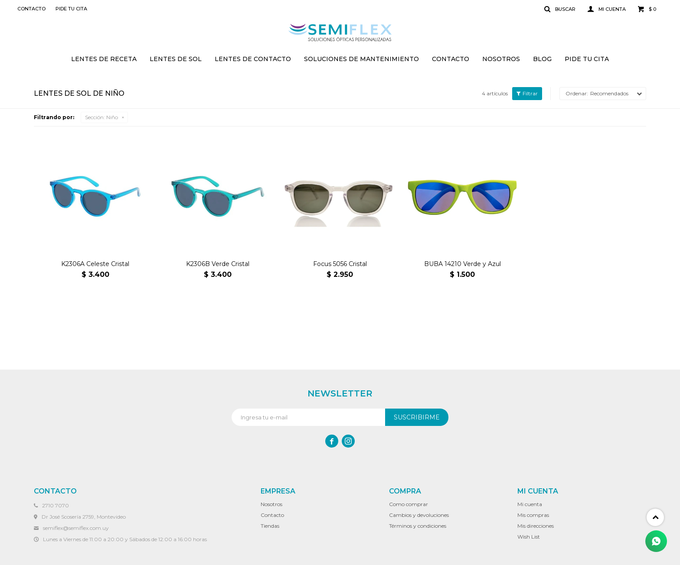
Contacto (450, 59)
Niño (101, 117)
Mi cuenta (529, 504)
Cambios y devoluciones (419, 515)
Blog (542, 59)
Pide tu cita (587, 59)
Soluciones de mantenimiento (361, 59)
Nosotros (501, 59)
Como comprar (408, 504)
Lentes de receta (104, 59)
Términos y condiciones (417, 526)
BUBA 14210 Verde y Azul (462, 264)
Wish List (528, 536)
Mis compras (533, 515)
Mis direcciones (535, 526)
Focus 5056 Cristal (340, 264)
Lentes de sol (176, 59)
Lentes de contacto (253, 59)
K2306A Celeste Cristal (95, 264)
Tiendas (270, 526)
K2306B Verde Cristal (217, 264)
